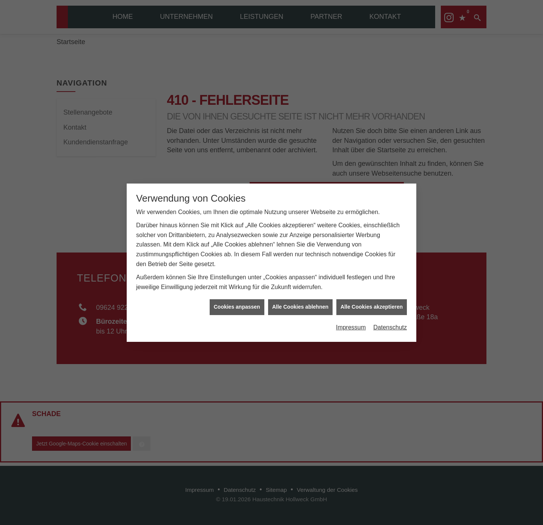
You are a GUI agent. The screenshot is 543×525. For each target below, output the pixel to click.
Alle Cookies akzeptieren (372, 304)
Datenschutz (390, 324)
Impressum (351, 324)
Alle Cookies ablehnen (300, 304)
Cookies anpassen (237, 304)
